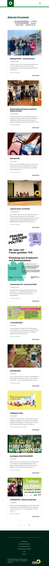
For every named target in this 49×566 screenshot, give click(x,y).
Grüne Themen (19, 23)
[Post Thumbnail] (25, 40)
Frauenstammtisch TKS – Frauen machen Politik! (23, 282)
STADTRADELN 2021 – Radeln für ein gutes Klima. (23, 498)
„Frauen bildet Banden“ (16, 320)
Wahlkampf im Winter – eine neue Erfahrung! (22, 57)
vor (29, 523)
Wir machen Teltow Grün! (19, 4)
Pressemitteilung (31, 23)
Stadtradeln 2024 (15, 156)
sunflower (18, 558)
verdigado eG (10, 560)
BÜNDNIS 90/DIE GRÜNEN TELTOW (21, 3)
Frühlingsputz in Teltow (16, 411)
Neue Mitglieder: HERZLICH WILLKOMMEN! (21, 454)
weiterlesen (35, 73)
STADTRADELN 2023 (15, 369)
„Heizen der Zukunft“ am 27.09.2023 (20, 207)
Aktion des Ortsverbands (21, 19)
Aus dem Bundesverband (22, 21)
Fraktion (33, 21)
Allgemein (34, 19)
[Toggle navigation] (40, 9)
